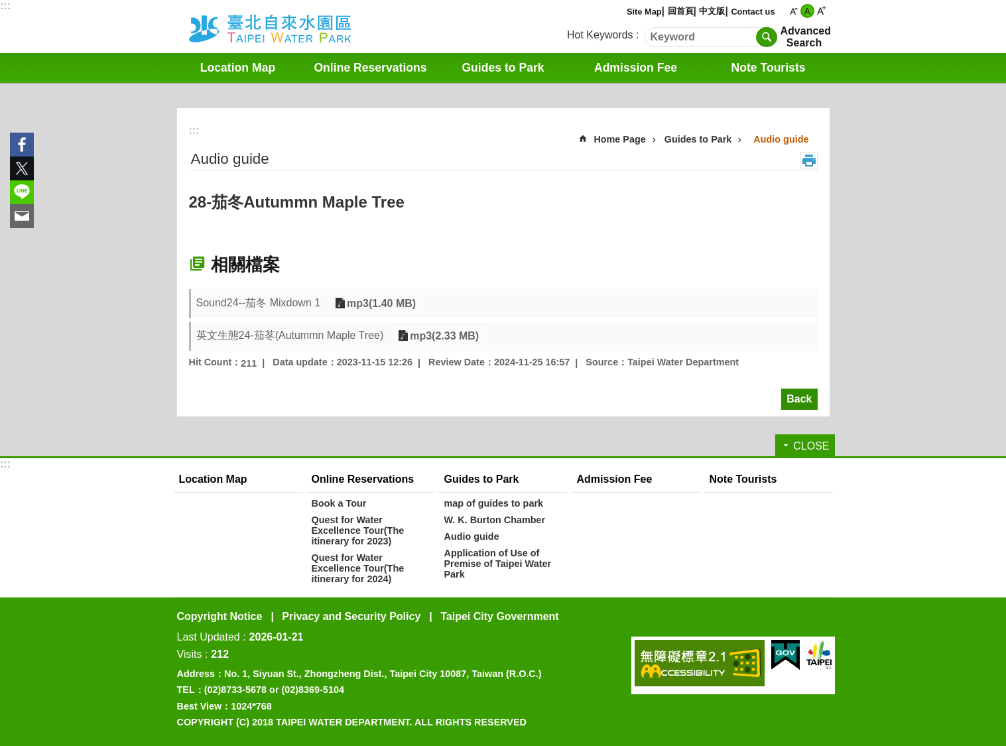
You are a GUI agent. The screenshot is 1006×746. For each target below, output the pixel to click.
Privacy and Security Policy (351, 616)
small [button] (793, 11)
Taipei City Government (499, 616)
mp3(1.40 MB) (380, 303)
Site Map (644, 12)
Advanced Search (804, 36)
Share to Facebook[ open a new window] (22, 144)
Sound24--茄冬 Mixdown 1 (258, 302)
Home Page (619, 139)
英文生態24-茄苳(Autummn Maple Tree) (290, 335)
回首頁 (681, 11)
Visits (189, 654)
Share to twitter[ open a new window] (22, 168)
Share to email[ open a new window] (22, 216)
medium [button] (807, 11)
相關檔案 (245, 264)
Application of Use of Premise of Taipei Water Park (498, 564)
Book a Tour (339, 503)
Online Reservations (370, 67)
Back (799, 398)
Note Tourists (768, 67)
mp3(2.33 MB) (443, 336)
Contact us (753, 12)
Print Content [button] (809, 160)
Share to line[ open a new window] (22, 192)
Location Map (237, 67)
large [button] (821, 11)
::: (5, 5)
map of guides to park (494, 503)
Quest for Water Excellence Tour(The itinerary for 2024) (358, 568)
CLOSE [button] (811, 446)
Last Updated (208, 637)
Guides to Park (503, 67)
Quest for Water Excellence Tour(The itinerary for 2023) (358, 530)
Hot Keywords (600, 34)
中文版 (712, 11)
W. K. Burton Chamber (495, 520)
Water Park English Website (288, 26)
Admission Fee (635, 67)
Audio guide (780, 139)
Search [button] (766, 37)
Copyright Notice (220, 616)
